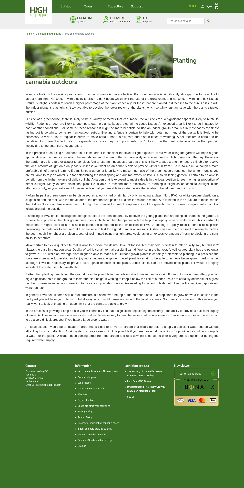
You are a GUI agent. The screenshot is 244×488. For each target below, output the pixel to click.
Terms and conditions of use (92, 388)
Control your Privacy (37, 457)
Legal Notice (84, 382)
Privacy (81, 456)
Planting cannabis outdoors (92, 434)
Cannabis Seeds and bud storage (95, 440)
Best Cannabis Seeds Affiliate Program (98, 371)
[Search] (186, 21)
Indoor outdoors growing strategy (95, 428)
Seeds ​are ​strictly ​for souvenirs (94, 406)
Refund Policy (85, 417)
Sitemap (82, 446)
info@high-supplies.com (48, 384)
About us (82, 394)
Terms (87, 456)
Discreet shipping (87, 377)
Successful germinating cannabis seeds (98, 423)
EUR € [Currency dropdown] (192, 6)
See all (130, 396)
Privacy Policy (85, 411)
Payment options (86, 400)
